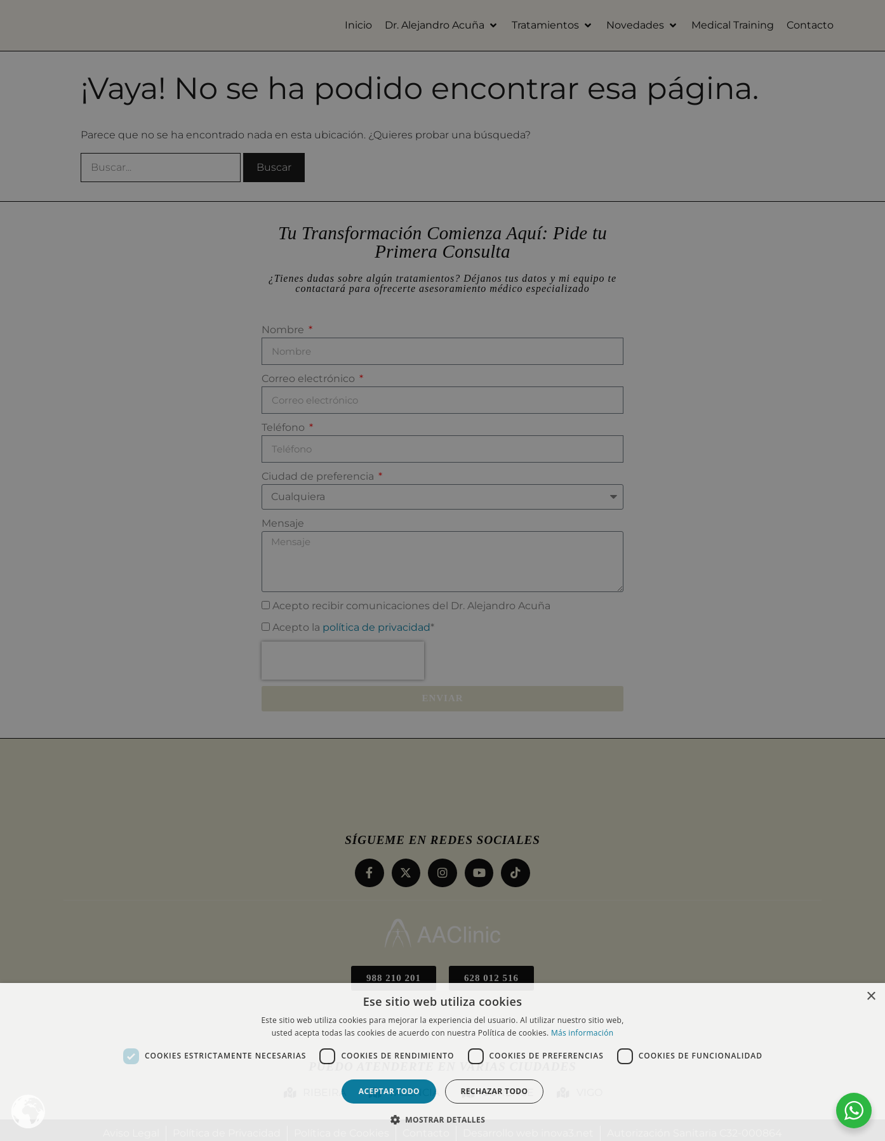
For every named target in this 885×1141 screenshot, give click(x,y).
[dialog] (442, 570)
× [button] (870, 996)
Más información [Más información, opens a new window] (582, 1032)
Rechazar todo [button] (494, 1091)
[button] (442, 1119)
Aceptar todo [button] (389, 1091)
